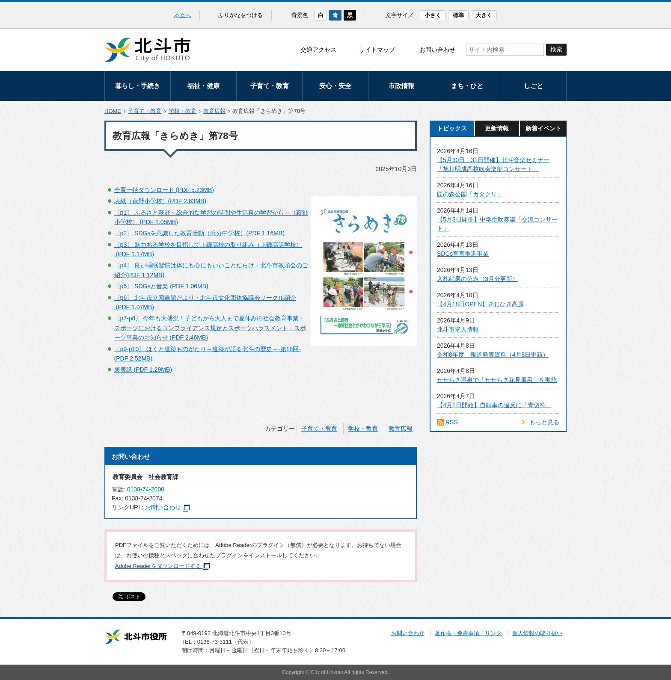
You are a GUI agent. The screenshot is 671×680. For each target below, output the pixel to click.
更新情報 (497, 128)
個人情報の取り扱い (537, 633)
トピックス (452, 128)
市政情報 (401, 85)
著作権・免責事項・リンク (468, 633)
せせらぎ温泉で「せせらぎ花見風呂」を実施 (497, 379)
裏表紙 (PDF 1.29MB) (143, 369)
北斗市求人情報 (458, 329)
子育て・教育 (269, 85)
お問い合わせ (437, 49)
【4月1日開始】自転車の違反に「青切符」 (494, 405)
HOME (112, 111)
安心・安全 (335, 85)
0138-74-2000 (145, 489)
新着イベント (543, 128)
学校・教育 (182, 111)
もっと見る (544, 422)
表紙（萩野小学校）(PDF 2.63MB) (160, 201)
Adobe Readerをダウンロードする (162, 566)
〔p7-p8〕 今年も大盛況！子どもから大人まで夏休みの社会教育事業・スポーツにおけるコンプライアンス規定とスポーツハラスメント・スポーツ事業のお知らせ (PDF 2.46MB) (210, 328)
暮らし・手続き (137, 85)
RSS (451, 422)
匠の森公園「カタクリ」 (470, 194)
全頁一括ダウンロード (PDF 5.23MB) (164, 189)
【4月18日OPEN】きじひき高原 (480, 304)
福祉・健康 (203, 85)
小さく (433, 15)
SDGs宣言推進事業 (463, 253)
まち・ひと (467, 85)
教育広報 (214, 111)
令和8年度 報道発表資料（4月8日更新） (493, 354)
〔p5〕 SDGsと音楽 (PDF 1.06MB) (161, 286)
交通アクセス (318, 49)
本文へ (182, 15)
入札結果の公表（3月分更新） (477, 278)
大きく (483, 15)
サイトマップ (377, 49)
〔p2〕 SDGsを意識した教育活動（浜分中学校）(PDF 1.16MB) (199, 233)
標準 (458, 15)
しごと (533, 85)
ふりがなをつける (240, 15)
